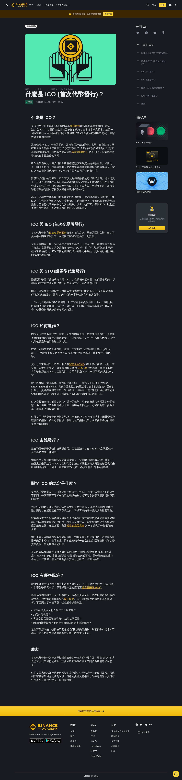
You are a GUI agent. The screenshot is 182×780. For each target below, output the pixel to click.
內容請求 (115, 746)
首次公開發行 (79, 152)
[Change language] (170, 5)
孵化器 (94, 741)
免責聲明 (115, 741)
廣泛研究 (69, 598)
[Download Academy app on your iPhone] (36, 741)
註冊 (162, 5)
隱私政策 (115, 736)
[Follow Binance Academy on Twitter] (141, 725)
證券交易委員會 (75, 525)
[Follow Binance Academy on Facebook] (136, 724)
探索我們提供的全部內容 (91, 711)
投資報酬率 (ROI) (91, 587)
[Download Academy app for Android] (53, 741)
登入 (154, 5)
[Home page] (19, 5)
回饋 (113, 751)
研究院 (94, 751)
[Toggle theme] (176, 5)
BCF (93, 736)
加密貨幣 (75, 126)
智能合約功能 (76, 364)
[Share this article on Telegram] (154, 32)
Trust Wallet (96, 756)
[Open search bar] (147, 5)
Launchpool (96, 746)
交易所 (94, 731)
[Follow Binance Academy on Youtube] (150, 724)
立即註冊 (152, 228)
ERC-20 (82, 367)
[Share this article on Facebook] (146, 32)
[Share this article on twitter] (137, 32)
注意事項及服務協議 (120, 731)
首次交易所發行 (58, 232)
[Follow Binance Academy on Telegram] (146, 724)
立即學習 (108, 14)
